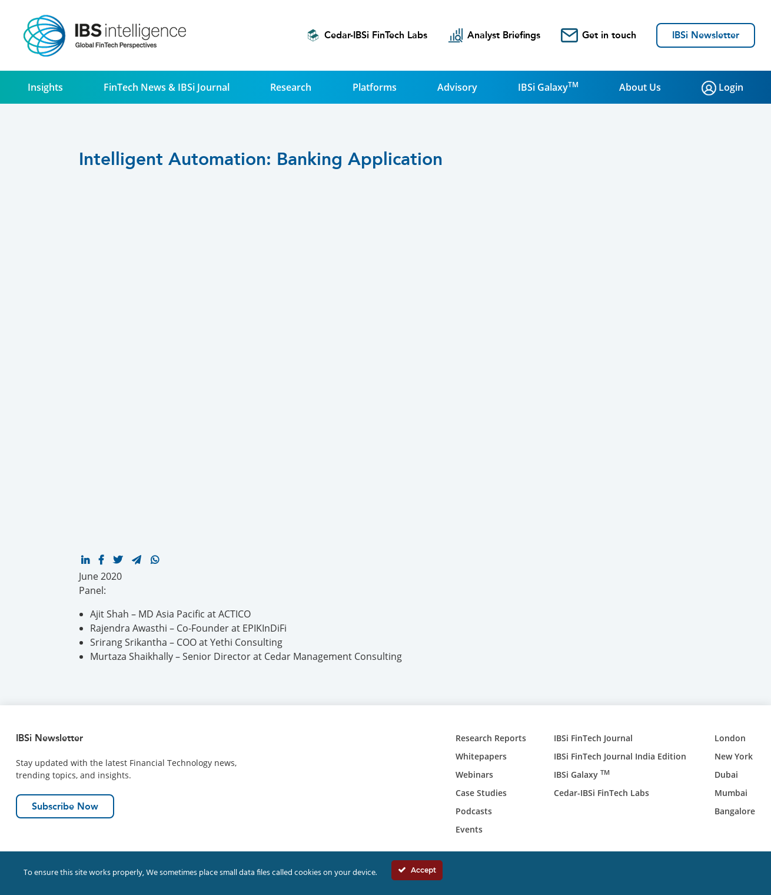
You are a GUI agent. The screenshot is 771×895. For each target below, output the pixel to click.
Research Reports (491, 738)
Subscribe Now (65, 806)
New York (733, 756)
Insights (45, 87)
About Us (640, 87)
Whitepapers (481, 756)
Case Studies (481, 792)
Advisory (457, 87)
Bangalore (734, 811)
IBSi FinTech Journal (593, 738)
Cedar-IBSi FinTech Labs (366, 35)
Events (469, 829)
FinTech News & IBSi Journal (167, 87)
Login (722, 88)
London (730, 738)
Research (290, 87)
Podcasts (474, 811)
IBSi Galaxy (548, 87)
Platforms (375, 87)
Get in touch (598, 35)
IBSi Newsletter (705, 35)
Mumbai (730, 792)
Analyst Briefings (494, 35)
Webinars (474, 774)
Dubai (726, 774)
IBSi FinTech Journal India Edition (620, 756)
